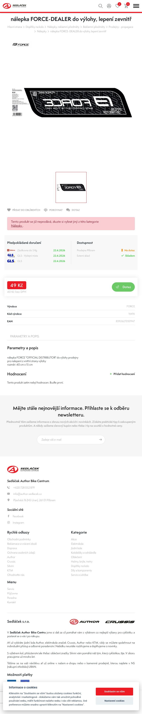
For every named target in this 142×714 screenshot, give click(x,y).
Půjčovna (12, 593)
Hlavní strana (14, 27)
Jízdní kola (76, 548)
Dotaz (123, 287)
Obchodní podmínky (19, 539)
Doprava (12, 548)
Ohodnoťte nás (15, 575)
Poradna (11, 598)
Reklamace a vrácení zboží (22, 543)
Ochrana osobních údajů (21, 552)
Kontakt (11, 602)
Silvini (10, 566)
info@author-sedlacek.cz (24, 494)
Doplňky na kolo (35, 27)
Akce (74, 539)
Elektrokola (77, 543)
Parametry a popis (24, 336)
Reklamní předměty (94, 27)
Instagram (15, 522)
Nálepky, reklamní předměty (63, 27)
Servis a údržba (79, 575)
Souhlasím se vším (114, 691)
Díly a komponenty (81, 570)
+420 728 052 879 (21, 487)
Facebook (15, 516)
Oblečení (76, 557)
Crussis (11, 561)
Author (11, 557)
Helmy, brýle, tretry (81, 561)
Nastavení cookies (114, 700)
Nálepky (42, 31)
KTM (10, 570)
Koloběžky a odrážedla (83, 552)
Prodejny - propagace (121, 27)
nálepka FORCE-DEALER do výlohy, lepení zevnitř (78, 31)
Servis (10, 589)
